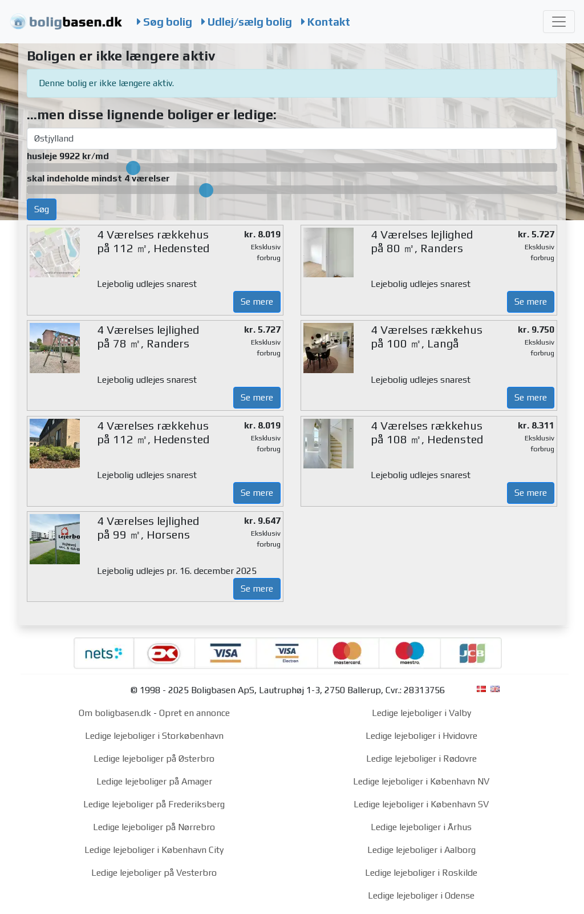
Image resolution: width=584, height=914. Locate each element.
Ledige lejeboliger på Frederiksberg (154, 804)
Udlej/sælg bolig (246, 21)
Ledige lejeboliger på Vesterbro (154, 872)
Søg (41, 209)
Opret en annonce (194, 712)
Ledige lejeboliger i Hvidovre (421, 735)
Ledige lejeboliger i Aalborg (421, 849)
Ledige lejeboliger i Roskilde (421, 872)
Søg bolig (164, 21)
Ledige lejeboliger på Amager (154, 781)
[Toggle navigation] (559, 21)
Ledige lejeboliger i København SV (421, 804)
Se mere (257, 301)
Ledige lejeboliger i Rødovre (421, 758)
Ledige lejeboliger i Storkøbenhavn (154, 735)
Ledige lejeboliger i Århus (421, 827)
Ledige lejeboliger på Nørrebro (154, 827)
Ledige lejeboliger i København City (154, 849)
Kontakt (325, 21)
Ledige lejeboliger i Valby (421, 712)
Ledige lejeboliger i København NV (421, 781)
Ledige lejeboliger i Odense (421, 895)
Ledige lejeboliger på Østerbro (154, 758)
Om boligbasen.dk (115, 712)
